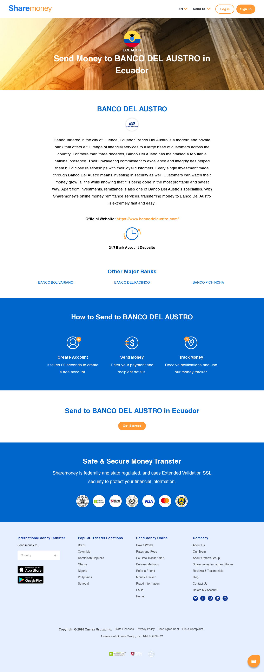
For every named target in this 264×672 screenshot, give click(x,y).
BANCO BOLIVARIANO (55, 282)
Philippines (85, 577)
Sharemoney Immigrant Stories (213, 565)
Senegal (83, 584)
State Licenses (124, 629)
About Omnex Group (206, 558)
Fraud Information (148, 584)
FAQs (139, 590)
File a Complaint (192, 629)
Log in (225, 9)
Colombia (84, 552)
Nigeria (82, 571)
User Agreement (168, 629)
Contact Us (200, 584)
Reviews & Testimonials (208, 571)
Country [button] (26, 556)
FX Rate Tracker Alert (150, 558)
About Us (199, 545)
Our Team (199, 552)
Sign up (246, 9)
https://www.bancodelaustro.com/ (148, 219)
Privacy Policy (146, 629)
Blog (196, 577)
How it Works (144, 545)
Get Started (132, 425)
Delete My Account (205, 590)
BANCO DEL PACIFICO (132, 282)
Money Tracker (146, 577)
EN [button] (181, 9)
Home (140, 597)
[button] (201, 9)
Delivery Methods (147, 565)
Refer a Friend (145, 571)
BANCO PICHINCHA (208, 282)
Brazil (81, 545)
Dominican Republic (91, 558)
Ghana (82, 565)
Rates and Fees (146, 552)
